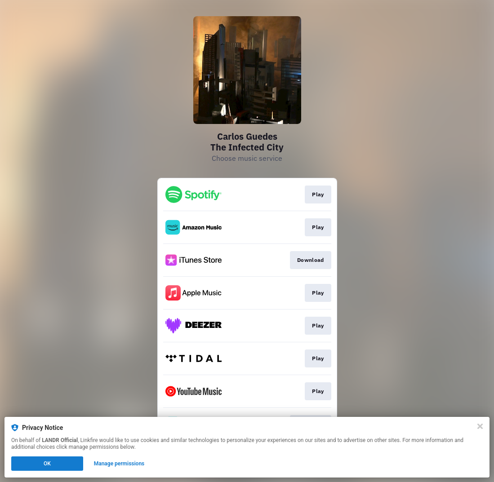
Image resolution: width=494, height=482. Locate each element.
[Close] (480, 426)
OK (47, 463)
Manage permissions (119, 463)
